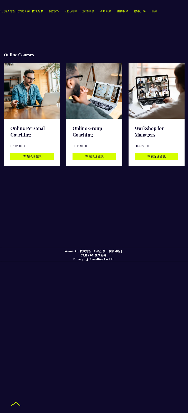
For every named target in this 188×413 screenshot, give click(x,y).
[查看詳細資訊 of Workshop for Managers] (156, 156)
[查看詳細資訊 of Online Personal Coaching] (32, 156)
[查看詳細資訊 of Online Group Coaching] (94, 156)
